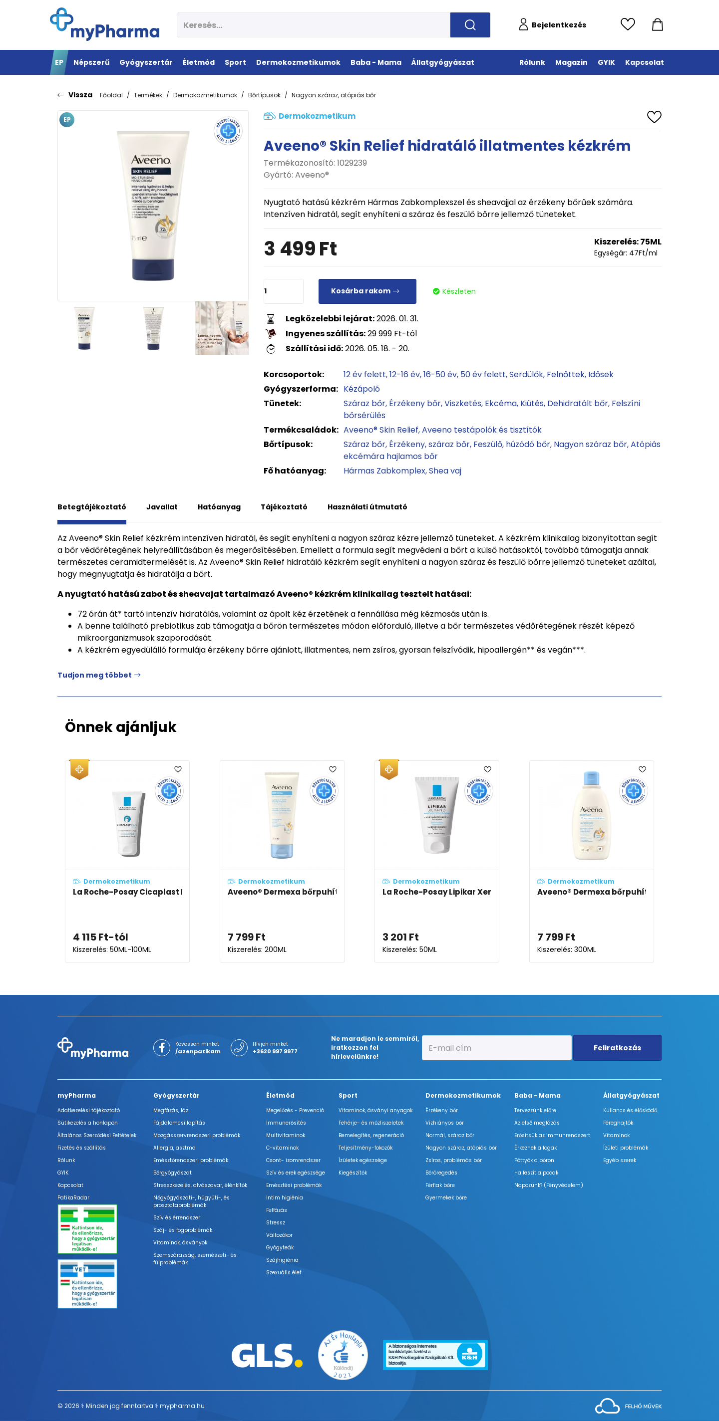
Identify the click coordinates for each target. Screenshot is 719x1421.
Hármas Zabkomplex (384, 470)
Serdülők (526, 374)
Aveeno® (312, 175)
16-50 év (440, 374)
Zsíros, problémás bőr (453, 1160)
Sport (348, 1095)
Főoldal (111, 95)
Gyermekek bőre (446, 1197)
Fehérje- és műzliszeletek (371, 1123)
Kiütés (532, 403)
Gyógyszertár (176, 1095)
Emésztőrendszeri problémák (190, 1160)
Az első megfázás (537, 1123)
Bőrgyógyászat (172, 1173)
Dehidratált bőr (577, 403)
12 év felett (365, 374)
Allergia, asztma (174, 1148)
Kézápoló (362, 389)
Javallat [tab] (162, 507)
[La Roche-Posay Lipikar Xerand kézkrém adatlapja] (436, 861)
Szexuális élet (284, 1272)
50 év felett (483, 374)
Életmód (280, 1095)
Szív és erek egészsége (295, 1173)
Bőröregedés (441, 1173)
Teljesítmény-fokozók (365, 1148)
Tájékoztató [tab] (284, 507)
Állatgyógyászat (631, 1095)
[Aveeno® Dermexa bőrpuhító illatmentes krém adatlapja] (282, 861)
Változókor (279, 1235)
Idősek (601, 374)
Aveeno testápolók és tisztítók (482, 430)
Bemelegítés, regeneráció (371, 1135)
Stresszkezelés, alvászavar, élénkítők (200, 1185)
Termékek (148, 95)
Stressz (275, 1222)
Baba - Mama (537, 1095)
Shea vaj (445, 470)
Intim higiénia (284, 1197)
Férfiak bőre (440, 1185)
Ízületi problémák (625, 1148)
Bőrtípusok (264, 95)
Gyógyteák (280, 1247)
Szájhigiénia (282, 1260)
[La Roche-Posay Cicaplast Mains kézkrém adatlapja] (127, 861)
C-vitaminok (282, 1148)
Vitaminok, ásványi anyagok (375, 1110)
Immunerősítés (286, 1123)
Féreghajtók (618, 1123)
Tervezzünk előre (535, 1110)
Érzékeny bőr (415, 403)
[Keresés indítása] (470, 24)
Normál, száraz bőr (449, 1135)
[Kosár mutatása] (657, 24)
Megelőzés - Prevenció (295, 1110)
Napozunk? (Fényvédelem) (548, 1185)
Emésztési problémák (294, 1185)
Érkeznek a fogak (535, 1148)
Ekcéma (501, 403)
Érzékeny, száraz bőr (429, 444)
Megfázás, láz (170, 1110)
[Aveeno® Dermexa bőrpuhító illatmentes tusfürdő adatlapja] (591, 861)
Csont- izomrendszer (293, 1160)
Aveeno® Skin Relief (381, 430)
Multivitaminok (285, 1135)
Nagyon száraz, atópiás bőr (334, 95)
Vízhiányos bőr (444, 1123)
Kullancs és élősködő (630, 1110)
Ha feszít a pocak (536, 1173)
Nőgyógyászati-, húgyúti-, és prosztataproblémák (191, 1201)
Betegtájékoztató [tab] (91, 507)
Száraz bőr (364, 403)
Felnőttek (566, 374)
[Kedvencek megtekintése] (630, 24)
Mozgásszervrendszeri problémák (196, 1135)
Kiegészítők (353, 1173)
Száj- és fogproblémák (182, 1230)
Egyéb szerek (619, 1160)
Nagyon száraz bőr (590, 444)
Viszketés (462, 403)
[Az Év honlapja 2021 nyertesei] (343, 1355)
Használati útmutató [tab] (367, 507)
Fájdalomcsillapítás (179, 1123)
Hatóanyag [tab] (219, 507)
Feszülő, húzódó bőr (511, 444)
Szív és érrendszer (176, 1217)
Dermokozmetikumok (205, 95)
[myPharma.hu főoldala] (104, 24)
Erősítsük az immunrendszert (552, 1135)
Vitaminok (616, 1135)
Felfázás (276, 1210)
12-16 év (404, 374)
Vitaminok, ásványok (180, 1242)
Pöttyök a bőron (534, 1160)
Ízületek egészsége (363, 1160)
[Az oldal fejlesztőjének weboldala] (628, 1405)
